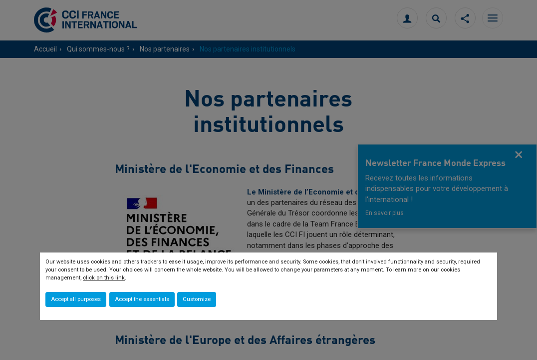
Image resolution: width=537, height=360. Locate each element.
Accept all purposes (76, 299)
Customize (197, 299)
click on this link (104, 277)
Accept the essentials (142, 299)
